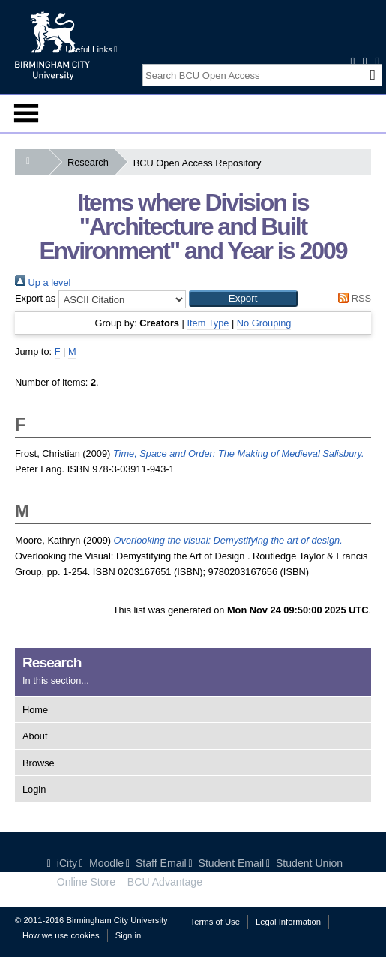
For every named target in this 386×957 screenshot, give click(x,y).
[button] (243, 298)
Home (35, 710)
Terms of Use (215, 921)
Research (91, 162)
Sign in (128, 935)
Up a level (42, 282)
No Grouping (264, 322)
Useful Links (91, 49)
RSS (352, 298)
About (34, 736)
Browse (38, 763)
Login (34, 789)
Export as (35, 298)
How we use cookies (61, 935)
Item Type (208, 322)
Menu (26, 113)
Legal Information (288, 921)
